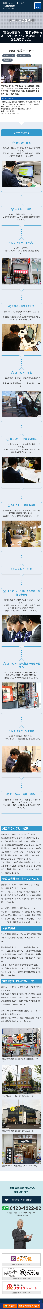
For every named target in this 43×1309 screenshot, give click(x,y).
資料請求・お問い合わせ (21, 1199)
